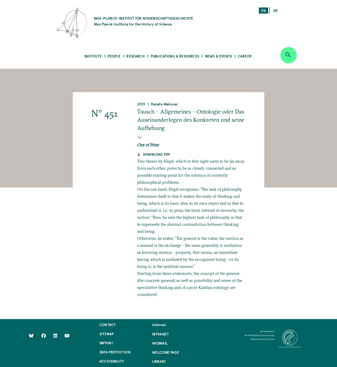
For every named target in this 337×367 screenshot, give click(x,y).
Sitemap (106, 333)
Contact (107, 324)
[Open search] (288, 55)
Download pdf (156, 154)
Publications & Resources (174, 56)
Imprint (106, 342)
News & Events (218, 56)
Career (245, 56)
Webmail (160, 343)
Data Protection (115, 351)
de (275, 10)
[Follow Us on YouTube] (66, 335)
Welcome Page (165, 352)
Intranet (160, 333)
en (263, 10)
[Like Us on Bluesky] (31, 335)
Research (135, 56)
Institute (93, 56)
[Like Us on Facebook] (44, 335)
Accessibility (111, 361)
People (114, 56)
